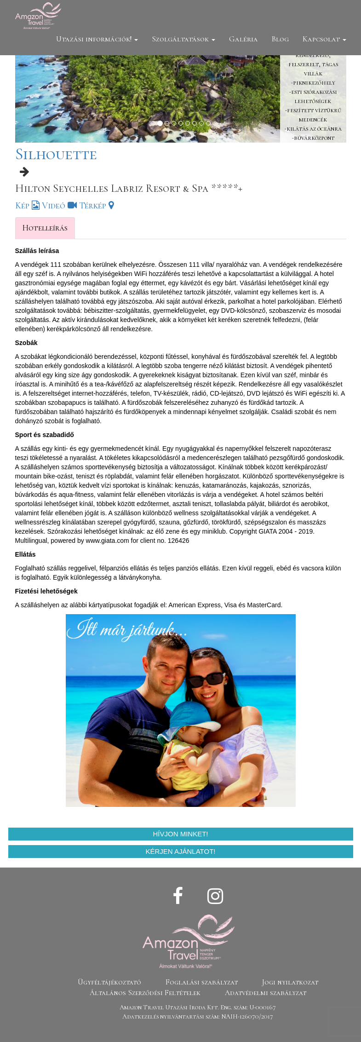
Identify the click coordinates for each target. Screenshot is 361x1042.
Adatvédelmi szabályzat (265, 992)
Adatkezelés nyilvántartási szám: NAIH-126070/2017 (197, 1016)
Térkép (96, 205)
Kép (27, 205)
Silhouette (56, 154)
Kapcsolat (324, 39)
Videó (59, 205)
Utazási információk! (97, 39)
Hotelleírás (45, 228)
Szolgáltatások (183, 39)
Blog (280, 39)
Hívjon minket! (180, 834)
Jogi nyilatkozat (290, 982)
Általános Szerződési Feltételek (145, 992)
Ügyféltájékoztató (109, 982)
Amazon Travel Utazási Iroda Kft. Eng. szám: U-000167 (198, 1007)
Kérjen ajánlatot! (181, 851)
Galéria (243, 39)
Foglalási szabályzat (202, 982)
